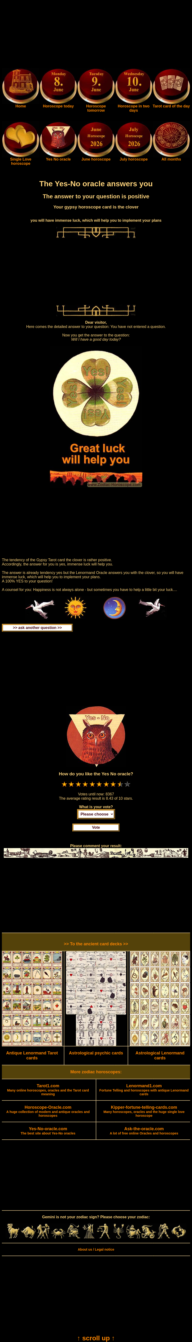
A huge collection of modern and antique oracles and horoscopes (48, 1111)
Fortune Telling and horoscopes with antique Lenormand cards (144, 1090)
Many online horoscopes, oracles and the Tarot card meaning (48, 1090)
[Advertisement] (96, 35)
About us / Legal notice (96, 1249)
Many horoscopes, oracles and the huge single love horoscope (143, 1111)
